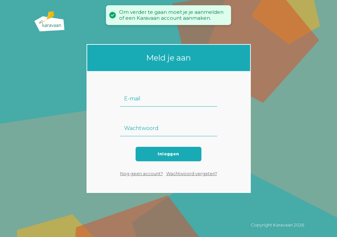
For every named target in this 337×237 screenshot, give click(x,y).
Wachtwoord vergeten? (191, 173)
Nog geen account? (141, 173)
